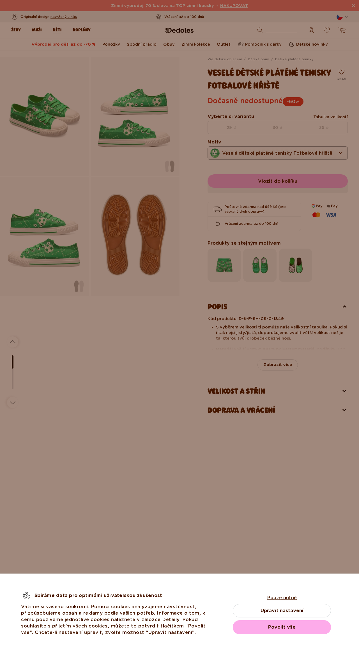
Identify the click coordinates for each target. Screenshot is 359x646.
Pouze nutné (282, 597)
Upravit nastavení (282, 610)
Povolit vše (282, 627)
